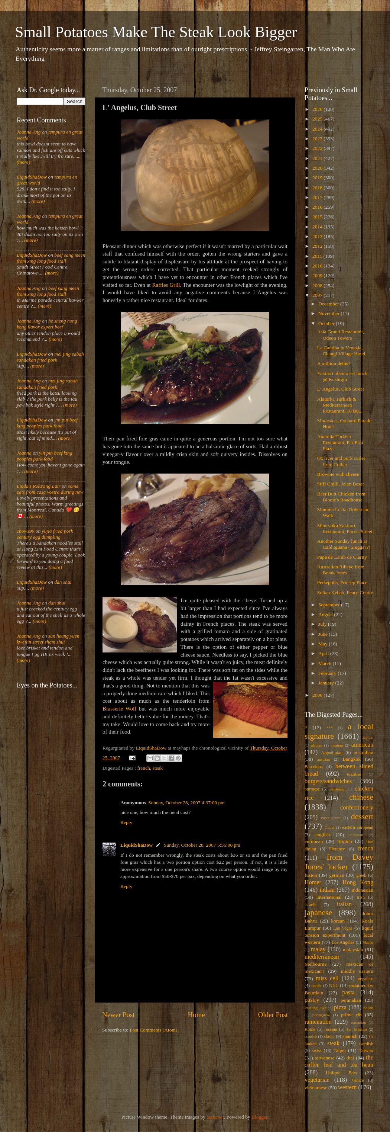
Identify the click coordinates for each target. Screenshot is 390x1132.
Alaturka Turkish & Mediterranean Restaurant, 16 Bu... (340, 405)
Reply (126, 822)
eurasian (356, 835)
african (316, 745)
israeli (310, 904)
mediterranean (322, 956)
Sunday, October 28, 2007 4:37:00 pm (186, 802)
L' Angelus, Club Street (340, 389)
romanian (358, 1022)
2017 (318, 197)
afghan (368, 737)
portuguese (321, 1015)
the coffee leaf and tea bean (339, 1061)
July (323, 624)
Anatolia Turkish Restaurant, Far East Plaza (340, 442)
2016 (318, 207)
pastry (312, 1000)
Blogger (259, 1117)
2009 (318, 275)
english (322, 834)
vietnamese (316, 1087)
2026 (318, 109)
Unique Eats (341, 1072)
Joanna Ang (29, 132)
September (329, 604)
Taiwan (365, 1050)
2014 (318, 227)
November (329, 313)
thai (350, 1058)
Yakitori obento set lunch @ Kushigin (342, 376)
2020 (318, 168)
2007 (318, 295)
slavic (329, 1036)
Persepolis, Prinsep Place (342, 582)
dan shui (62, 582)
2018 (318, 187)
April (324, 653)
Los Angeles (343, 942)
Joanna (24, 453)
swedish (366, 1043)
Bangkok (351, 759)
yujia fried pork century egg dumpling (45, 534)
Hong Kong (357, 882)
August (326, 614)
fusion (311, 875)
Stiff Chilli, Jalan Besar (340, 484)
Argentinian (331, 752)
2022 (318, 148)
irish (361, 897)
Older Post (273, 1015)
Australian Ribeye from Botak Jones (340, 569)
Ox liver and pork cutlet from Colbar (341, 461)
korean (338, 921)
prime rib (351, 1014)
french (143, 768)
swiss (317, 1050)
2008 (318, 285)
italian (344, 904)
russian (330, 1029)
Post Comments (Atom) (153, 1030)
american (362, 744)
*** (329, 727)
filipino (344, 841)
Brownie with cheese (338, 474)
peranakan (351, 1000)
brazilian (354, 774)
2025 (318, 119)
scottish (311, 1036)
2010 (318, 266)
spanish (350, 1036)
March (325, 663)
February (328, 673)
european (314, 841)
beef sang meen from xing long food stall (51, 258)
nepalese (365, 978)
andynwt (215, 1117)
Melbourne (315, 964)
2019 (318, 177)
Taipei (340, 1050)
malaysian (353, 949)
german (336, 875)
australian (363, 752)
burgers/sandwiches (328, 781)
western (347, 1087)
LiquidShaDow (136, 845)
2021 (318, 158)
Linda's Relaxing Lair (39, 486)
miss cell (327, 978)
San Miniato (356, 1029)
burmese (312, 789)
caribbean (337, 789)
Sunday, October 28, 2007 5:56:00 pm (202, 845)
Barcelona (314, 766)
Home (196, 1015)
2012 (318, 246)
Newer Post (118, 1015)
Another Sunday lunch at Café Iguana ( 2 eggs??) (343, 544)
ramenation (318, 1022)
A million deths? (333, 363)
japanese (318, 912)
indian (326, 889)
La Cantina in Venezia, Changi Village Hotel (341, 350)
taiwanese (324, 1058)
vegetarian (317, 1080)
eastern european (357, 827)
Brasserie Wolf (119, 709)
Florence (337, 849)
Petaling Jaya (315, 1008)
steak (158, 768)
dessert (362, 816)
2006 (318, 695)
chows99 (25, 531)
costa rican (330, 817)
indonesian (363, 890)
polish (368, 1008)
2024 (318, 129)
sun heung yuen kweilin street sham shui (48, 639)
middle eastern (357, 971)
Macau (368, 942)
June (323, 634)
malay (318, 949)
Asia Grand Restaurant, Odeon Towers (340, 334)
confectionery (356, 807)
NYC (334, 985)
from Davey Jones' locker (339, 862)
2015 (318, 216)
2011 (318, 256)
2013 (318, 236)
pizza (340, 1007)
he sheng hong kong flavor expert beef (47, 324)
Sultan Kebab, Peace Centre (345, 592)
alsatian (337, 745)
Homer (313, 882)
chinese (361, 797)
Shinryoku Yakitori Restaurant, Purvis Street (345, 528)
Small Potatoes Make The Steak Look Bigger (156, 32)
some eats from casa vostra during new (50, 489)
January (326, 683)
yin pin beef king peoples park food (47, 423)
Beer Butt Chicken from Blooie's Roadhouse (341, 497)
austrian (323, 759)
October (327, 323)
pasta (348, 992)
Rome (310, 1029)
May (323, 644)
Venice (358, 1080)
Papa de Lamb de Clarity (342, 557)
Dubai (329, 827)
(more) (23, 162)
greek (361, 875)
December (329, 304)
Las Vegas (342, 928)
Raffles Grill (166, 285)
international (329, 897)
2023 (318, 138)
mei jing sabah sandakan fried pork (50, 357)
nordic (316, 985)
